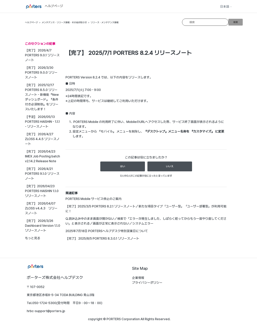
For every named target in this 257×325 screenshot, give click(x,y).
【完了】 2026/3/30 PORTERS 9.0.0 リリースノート (41, 72)
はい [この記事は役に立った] (122, 166)
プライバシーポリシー (147, 282)
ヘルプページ (31, 22)
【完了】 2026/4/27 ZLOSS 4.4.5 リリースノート (42, 139)
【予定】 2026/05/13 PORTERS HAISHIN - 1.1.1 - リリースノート (42, 121)
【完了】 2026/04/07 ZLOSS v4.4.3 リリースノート (41, 208)
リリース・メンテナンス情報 (105, 22)
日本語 (226, 6)
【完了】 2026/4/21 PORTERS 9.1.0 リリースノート (42, 173)
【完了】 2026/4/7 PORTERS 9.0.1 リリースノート (42, 55)
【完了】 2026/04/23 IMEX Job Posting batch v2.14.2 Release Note (42, 156)
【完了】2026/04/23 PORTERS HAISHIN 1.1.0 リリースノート (42, 191)
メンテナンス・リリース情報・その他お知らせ (64, 22)
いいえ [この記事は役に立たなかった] (169, 166)
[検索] (205, 22)
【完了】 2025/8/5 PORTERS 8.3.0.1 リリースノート (102, 238)
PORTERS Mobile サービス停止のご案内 (93, 199)
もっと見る (32, 238)
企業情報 (138, 278)
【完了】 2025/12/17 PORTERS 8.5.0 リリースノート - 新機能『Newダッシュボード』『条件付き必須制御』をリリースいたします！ (42, 97)
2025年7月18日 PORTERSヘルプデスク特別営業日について (106, 231)
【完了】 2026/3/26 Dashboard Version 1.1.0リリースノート (42, 225)
